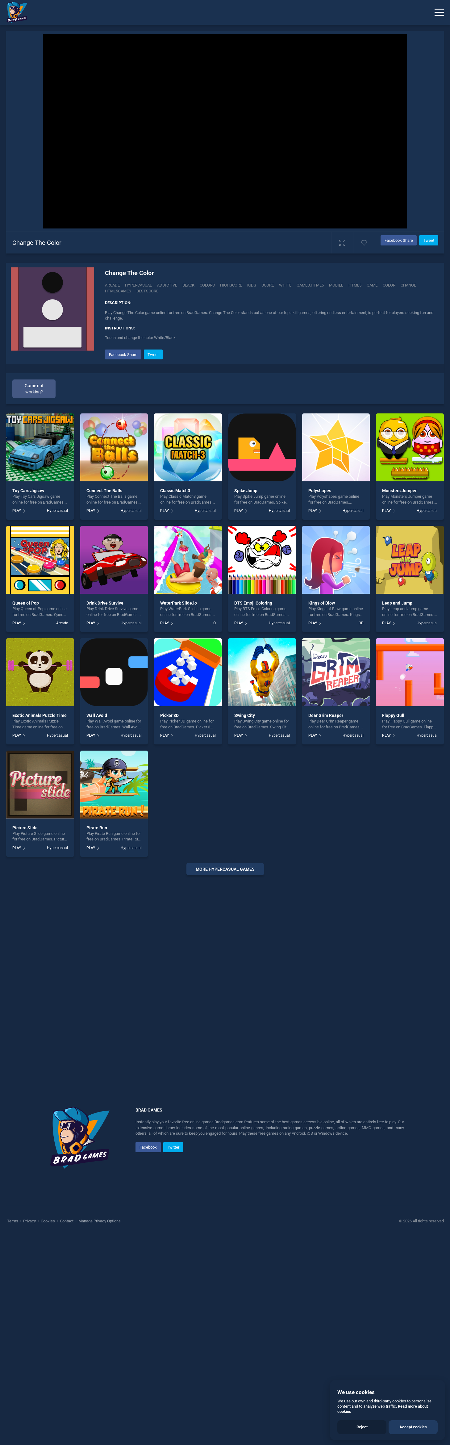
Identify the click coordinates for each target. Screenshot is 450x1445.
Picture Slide (25, 827)
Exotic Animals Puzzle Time (39, 715)
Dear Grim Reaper (325, 715)
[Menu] (439, 12)
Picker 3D (169, 715)
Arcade (112, 285)
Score (267, 285)
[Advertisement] (225, 974)
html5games (118, 291)
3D (361, 623)
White (285, 285)
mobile (336, 285)
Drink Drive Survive (104, 603)
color (389, 285)
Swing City (244, 715)
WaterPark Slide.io (178, 603)
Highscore (231, 285)
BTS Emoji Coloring (253, 603)
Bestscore (147, 291)
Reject (362, 1427)
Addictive (167, 285)
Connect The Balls (104, 490)
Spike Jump (245, 490)
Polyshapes (319, 490)
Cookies (48, 1221)
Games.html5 (310, 285)
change (408, 285)
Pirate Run (96, 827)
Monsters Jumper (399, 490)
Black (188, 285)
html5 (354, 285)
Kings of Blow (321, 603)
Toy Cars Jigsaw (28, 490)
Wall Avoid (96, 715)
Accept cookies (413, 1427)
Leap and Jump (397, 603)
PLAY (16, 511)
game (372, 285)
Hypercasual (138, 285)
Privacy (29, 1221)
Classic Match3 (175, 490)
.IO (213, 623)
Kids (251, 285)
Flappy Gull (393, 715)
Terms (13, 1221)
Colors (207, 285)
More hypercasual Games (225, 869)
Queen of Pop (25, 603)
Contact (66, 1221)
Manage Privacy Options (99, 1221)
